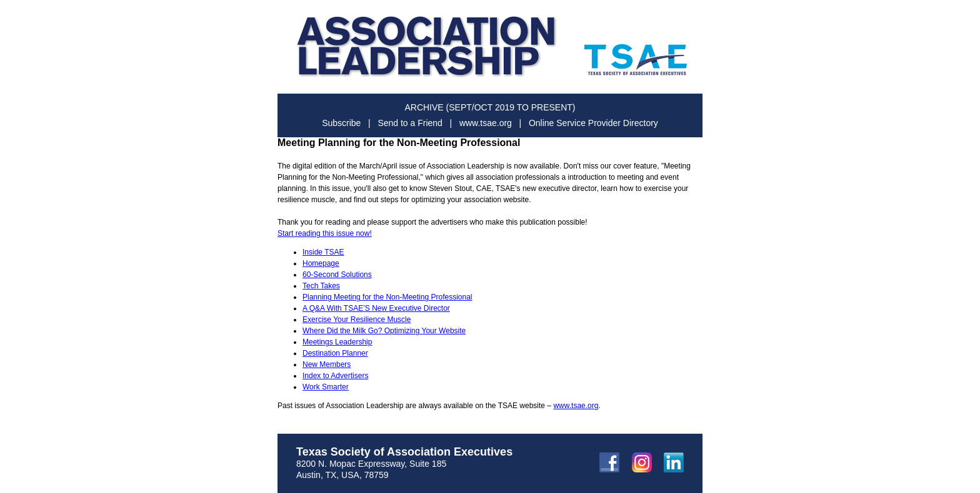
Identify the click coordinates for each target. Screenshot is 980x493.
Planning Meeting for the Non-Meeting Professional (387, 297)
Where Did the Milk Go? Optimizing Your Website (384, 330)
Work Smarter (325, 387)
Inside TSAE (323, 252)
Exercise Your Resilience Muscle (356, 319)
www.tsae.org (575, 405)
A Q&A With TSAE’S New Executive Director (376, 308)
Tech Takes (321, 285)
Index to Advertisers (335, 375)
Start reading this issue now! (325, 233)
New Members (326, 364)
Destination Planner (335, 353)
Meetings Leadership (337, 342)
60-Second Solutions (337, 274)
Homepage (320, 263)
